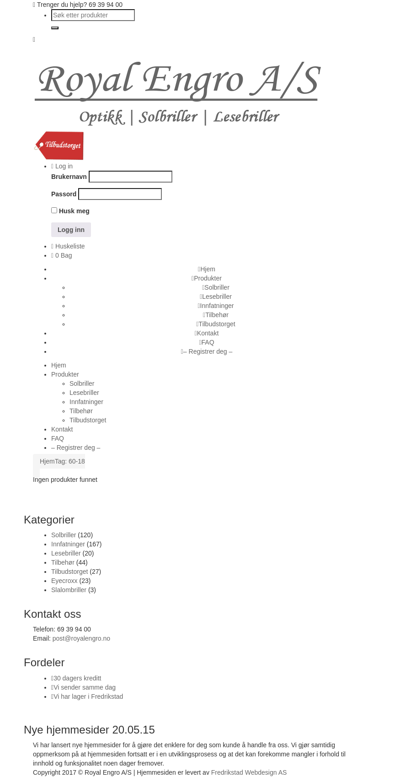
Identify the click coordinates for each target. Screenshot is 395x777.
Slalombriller (68, 590)
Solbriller (63, 535)
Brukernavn (69, 176)
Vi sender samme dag (84, 687)
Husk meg (70, 211)
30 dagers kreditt (77, 678)
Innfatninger (68, 544)
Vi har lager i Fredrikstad (88, 696)
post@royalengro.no (81, 638)
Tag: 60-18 (70, 461)
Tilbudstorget (69, 571)
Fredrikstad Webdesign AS (249, 772)
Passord (63, 194)
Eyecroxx (64, 580)
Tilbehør (63, 562)
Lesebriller (66, 553)
